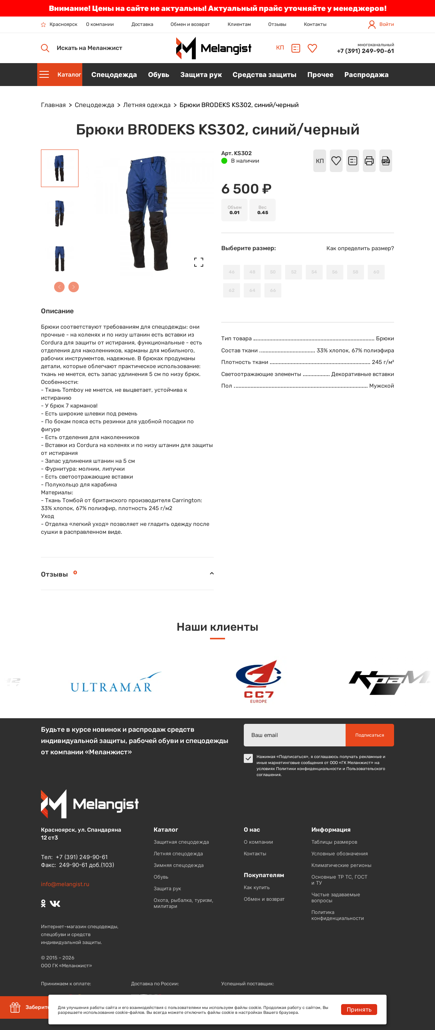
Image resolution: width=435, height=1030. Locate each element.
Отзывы (277, 24)
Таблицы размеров (334, 842)
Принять (359, 1009)
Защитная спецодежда (181, 842)
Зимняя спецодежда (179, 865)
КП (280, 47)
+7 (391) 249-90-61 (365, 50)
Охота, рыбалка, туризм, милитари (183, 903)
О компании (100, 24)
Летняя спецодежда (178, 853)
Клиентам (239, 24)
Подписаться (369, 735)
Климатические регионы (341, 865)
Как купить (257, 887)
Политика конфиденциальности (337, 915)
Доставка (142, 24)
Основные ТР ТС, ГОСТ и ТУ (339, 880)
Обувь (161, 877)
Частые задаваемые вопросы (335, 897)
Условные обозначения (339, 853)
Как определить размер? (360, 248)
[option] (123, 681)
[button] (59, 287)
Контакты (315, 24)
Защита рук (167, 888)
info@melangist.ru (65, 884)
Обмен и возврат (190, 24)
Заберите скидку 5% (44, 1007)
